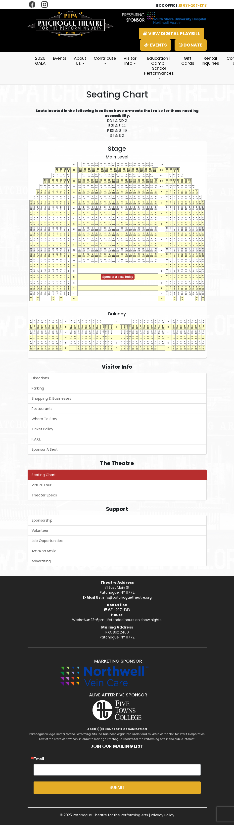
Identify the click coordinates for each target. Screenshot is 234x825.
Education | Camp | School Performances (159, 67)
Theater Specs (44, 495)
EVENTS (155, 45)
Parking (38, 388)
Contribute (105, 59)
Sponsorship (42, 520)
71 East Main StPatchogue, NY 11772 (117, 590)
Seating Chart (44, 474)
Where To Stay (44, 418)
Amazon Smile (44, 550)
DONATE (190, 45)
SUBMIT (116, 787)
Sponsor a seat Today (117, 277)
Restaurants (42, 408)
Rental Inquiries (210, 60)
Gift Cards (187, 60)
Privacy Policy (162, 815)
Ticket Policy (42, 429)
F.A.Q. (36, 439)
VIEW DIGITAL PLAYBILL (171, 33)
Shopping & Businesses (51, 398)
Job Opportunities (47, 540)
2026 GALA (40, 60)
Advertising (41, 561)
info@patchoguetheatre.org (127, 597)
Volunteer (40, 530)
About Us (80, 60)
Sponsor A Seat (45, 449)
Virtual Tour (41, 485)
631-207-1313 (193, 5)
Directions (40, 378)
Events (59, 58)
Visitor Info (130, 60)
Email (39, 759)
